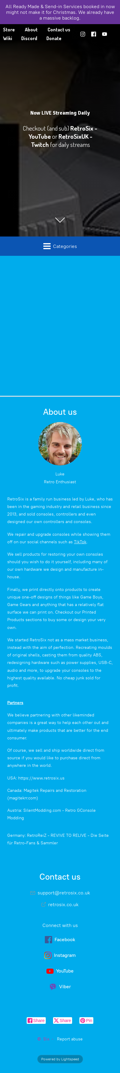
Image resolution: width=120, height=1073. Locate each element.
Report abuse (70, 1039)
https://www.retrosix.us (41, 778)
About (31, 30)
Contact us (59, 30)
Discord (29, 38)
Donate (54, 38)
